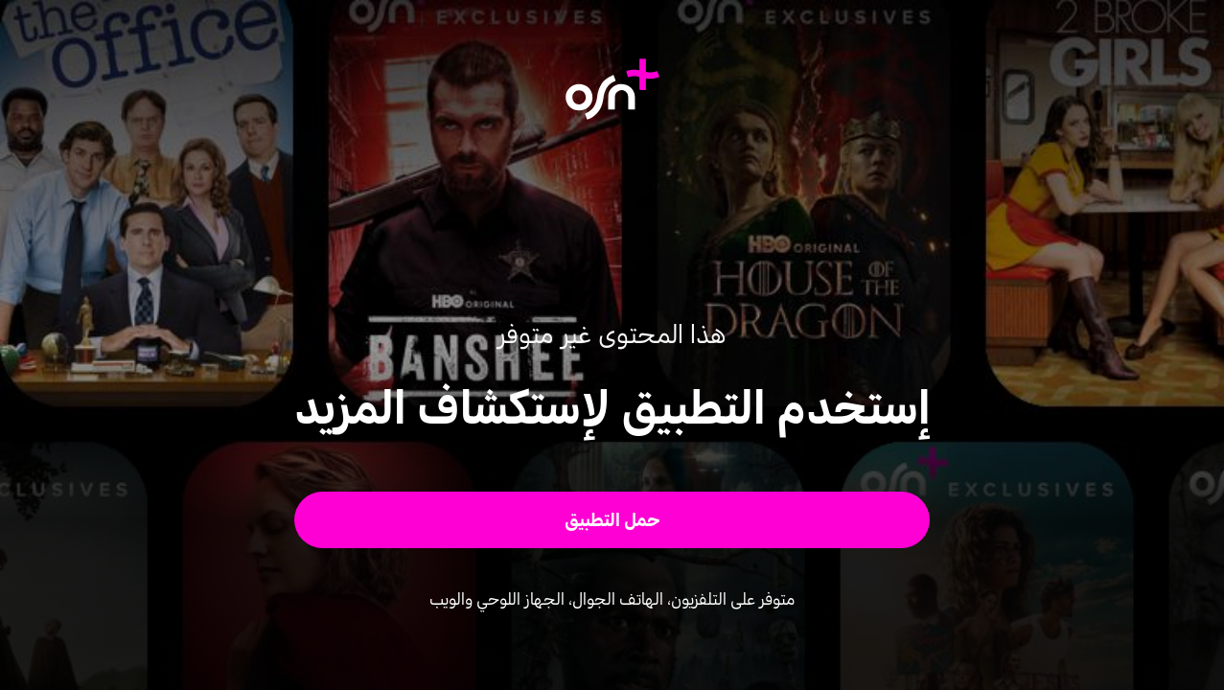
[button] (612, 520)
